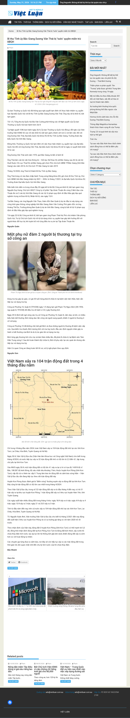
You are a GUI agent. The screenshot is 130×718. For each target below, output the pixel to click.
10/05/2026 (14, 664)
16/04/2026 (66, 664)
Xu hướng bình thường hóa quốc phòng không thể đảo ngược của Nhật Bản (103, 109)
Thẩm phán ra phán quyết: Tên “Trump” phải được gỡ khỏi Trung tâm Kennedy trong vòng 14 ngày (105, 88)
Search (93, 42)
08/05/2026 (40, 664)
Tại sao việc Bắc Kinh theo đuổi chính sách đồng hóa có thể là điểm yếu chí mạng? (105, 146)
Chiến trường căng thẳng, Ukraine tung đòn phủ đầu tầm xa (66, 594)
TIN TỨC (17, 22)
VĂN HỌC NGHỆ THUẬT (73, 22)
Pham (11, 48)
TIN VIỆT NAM (12, 568)
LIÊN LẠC (109, 22)
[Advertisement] (46, 632)
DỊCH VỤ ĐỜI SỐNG (53, 22)
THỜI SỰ (26, 22)
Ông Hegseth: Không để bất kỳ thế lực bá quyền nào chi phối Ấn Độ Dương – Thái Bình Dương (104, 78)
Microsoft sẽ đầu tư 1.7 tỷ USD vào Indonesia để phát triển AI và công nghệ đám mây (27, 594)
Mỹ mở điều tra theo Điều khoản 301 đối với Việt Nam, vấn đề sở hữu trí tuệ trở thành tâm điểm (105, 99)
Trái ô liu (93, 139)
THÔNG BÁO (38, 22)
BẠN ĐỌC (99, 22)
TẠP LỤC (89, 22)
